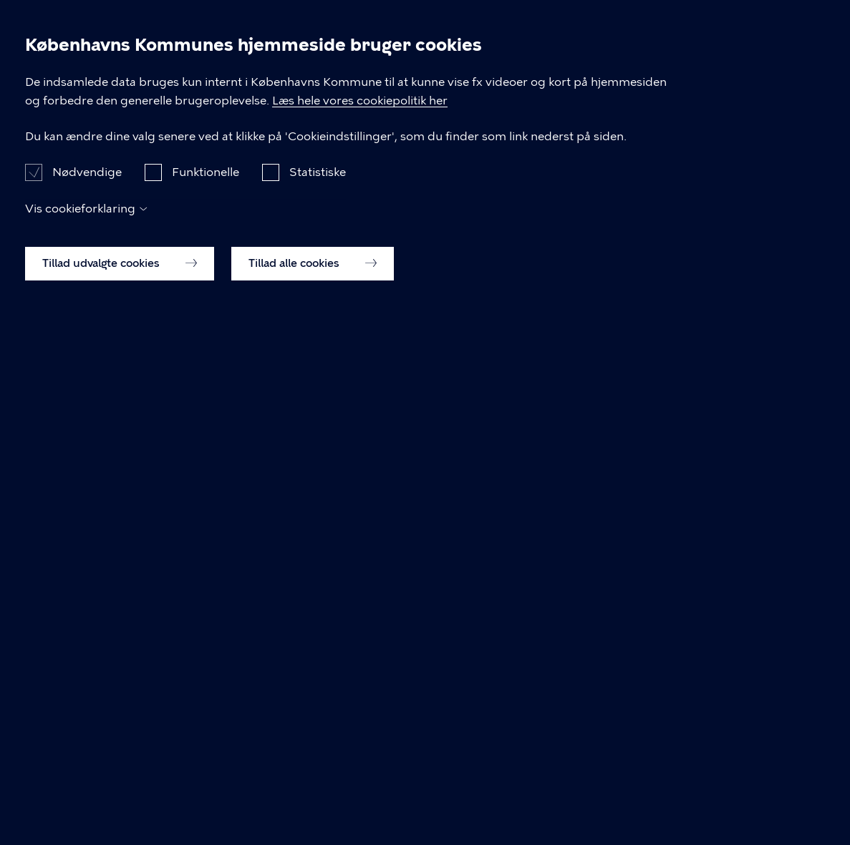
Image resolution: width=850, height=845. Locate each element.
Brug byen (513, 63)
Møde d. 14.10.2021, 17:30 (447, 147)
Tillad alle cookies (312, 795)
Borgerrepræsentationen (283, 147)
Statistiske (317, 704)
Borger (340, 63)
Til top (73, 453)
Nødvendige (87, 704)
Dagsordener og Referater (117, 147)
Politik (599, 63)
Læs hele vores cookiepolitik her (456, 614)
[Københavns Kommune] (62, 96)
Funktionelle (205, 704)
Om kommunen (702, 63)
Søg (804, 64)
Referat (563, 147)
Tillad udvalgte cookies (119, 795)
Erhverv (420, 63)
